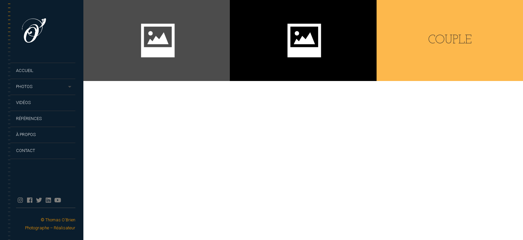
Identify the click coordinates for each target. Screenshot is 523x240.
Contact (25, 150)
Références (29, 118)
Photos (24, 86)
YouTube (57, 200)
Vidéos (23, 102)
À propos (26, 134)
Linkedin (48, 200)
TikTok (67, 200)
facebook (29, 200)
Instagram (20, 200)
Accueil (24, 70)
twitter (39, 200)
